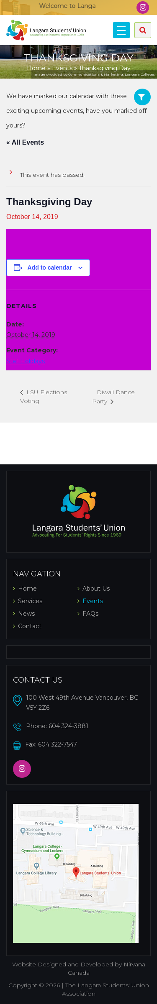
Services (30, 601)
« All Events (25, 142)
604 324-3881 (68, 726)
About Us (96, 588)
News (26, 613)
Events (62, 68)
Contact (29, 626)
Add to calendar (50, 267)
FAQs (90, 613)
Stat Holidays (25, 361)
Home (36, 68)
